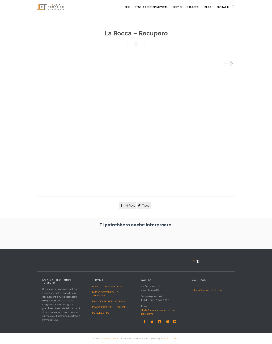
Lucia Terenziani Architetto (208, 290)
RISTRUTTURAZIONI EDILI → (107, 286)
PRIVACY (166, 338)
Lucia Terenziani (108, 338)
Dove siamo (147, 314)
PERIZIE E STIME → (102, 313)
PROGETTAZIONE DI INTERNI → (108, 301)
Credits (175, 338)
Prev (225, 64)
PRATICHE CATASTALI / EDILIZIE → (110, 307)
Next (230, 64)
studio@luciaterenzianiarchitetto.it (158, 310)
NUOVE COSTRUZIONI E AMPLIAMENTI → (105, 294)
